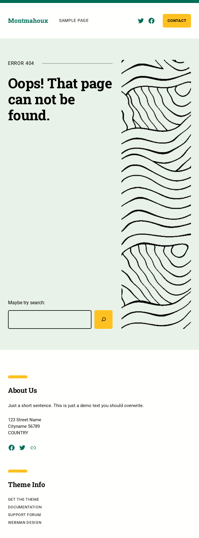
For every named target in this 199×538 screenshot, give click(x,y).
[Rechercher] (103, 319)
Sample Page (74, 20)
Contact (177, 20)
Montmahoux (28, 21)
